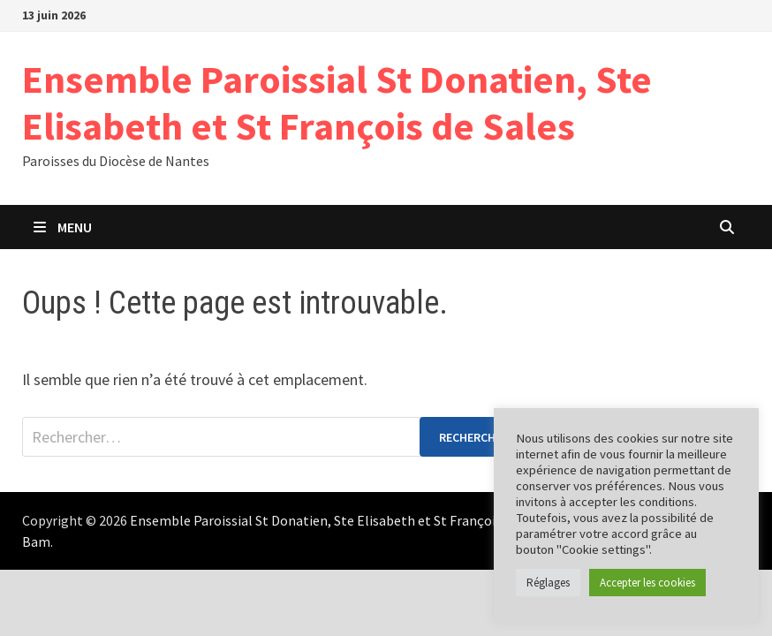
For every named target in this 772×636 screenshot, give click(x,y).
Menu (61, 227)
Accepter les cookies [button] (647, 582)
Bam (36, 541)
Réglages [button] (548, 582)
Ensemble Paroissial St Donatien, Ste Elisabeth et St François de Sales (337, 102)
